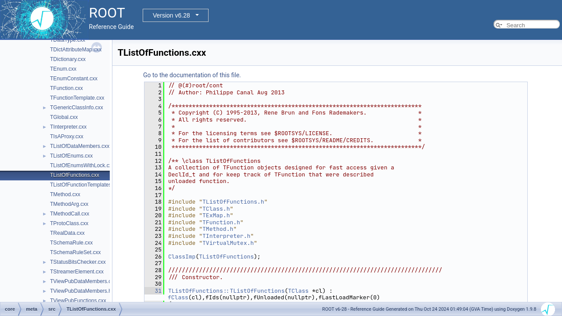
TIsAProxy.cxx (66, 136)
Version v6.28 (171, 15)
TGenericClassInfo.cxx (76, 107)
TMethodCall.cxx (69, 214)
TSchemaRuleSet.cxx (75, 252)
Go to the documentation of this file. (192, 75)
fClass (178, 297)
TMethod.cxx (65, 194)
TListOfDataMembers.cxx (79, 146)
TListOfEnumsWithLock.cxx (82, 165)
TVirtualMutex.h (228, 243)
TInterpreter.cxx (68, 127)
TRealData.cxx (67, 233)
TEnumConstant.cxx (73, 78)
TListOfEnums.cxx (71, 156)
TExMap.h (216, 215)
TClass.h (216, 208)
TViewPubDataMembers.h (81, 291)
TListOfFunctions (226, 256)
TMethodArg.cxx (69, 204)
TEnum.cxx (63, 69)
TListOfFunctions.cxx (74, 175)
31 (153, 290)
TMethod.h (217, 229)
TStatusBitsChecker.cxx (78, 262)
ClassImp (181, 256)
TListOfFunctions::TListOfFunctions (226, 290)
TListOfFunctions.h (233, 201)
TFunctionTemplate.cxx (77, 98)
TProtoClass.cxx (69, 223)
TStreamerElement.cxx (77, 272)
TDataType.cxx (67, 40)
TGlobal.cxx (64, 117)
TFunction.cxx (66, 88)
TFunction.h (221, 222)
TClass (298, 290)
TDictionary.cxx (68, 59)
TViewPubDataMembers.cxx (83, 281)
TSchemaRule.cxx (71, 243)
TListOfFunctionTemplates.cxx (85, 185)
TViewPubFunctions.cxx (78, 301)
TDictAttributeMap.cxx (75, 50)
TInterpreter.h (226, 236)
